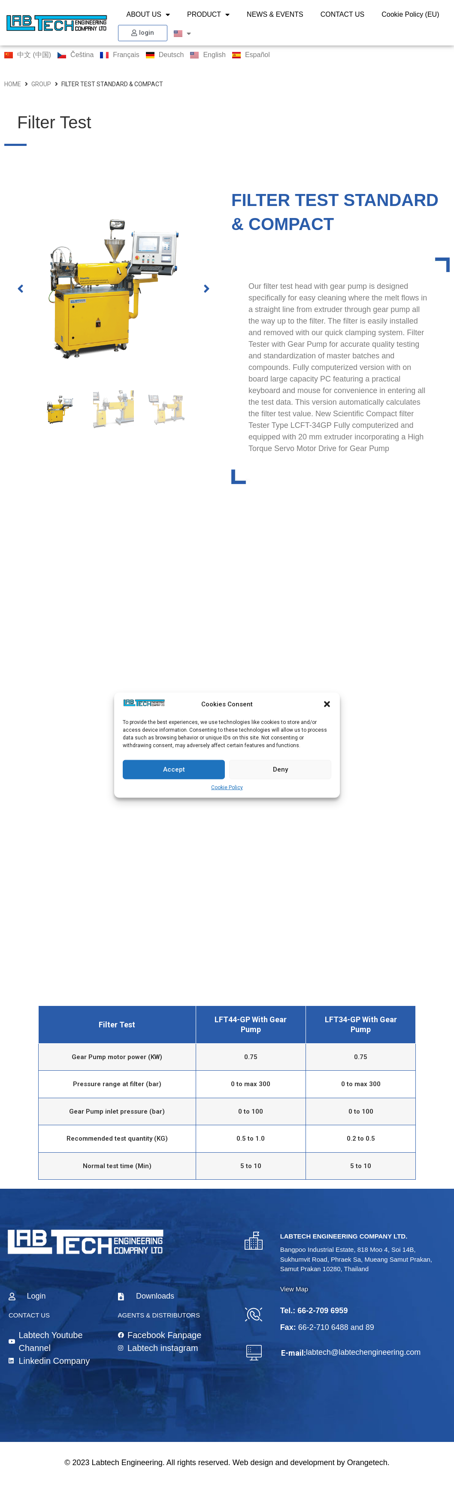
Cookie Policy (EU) (410, 14)
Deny (280, 769)
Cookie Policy (227, 787)
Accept (174, 769)
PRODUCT (208, 14)
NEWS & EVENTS (275, 14)
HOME (12, 84)
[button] (327, 704)
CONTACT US (343, 14)
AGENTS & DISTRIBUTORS (159, 1315)
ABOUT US (148, 14)
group (41, 84)
